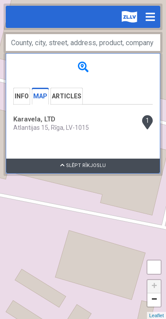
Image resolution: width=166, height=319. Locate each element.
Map (40, 96)
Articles (66, 96)
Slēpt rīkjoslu (83, 165)
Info (21, 96)
